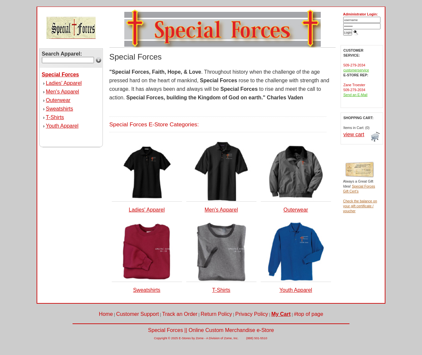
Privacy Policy (251, 314)
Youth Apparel (62, 126)
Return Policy (216, 314)
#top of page (308, 314)
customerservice (356, 70)
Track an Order (179, 314)
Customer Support (137, 314)
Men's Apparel (62, 91)
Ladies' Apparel (64, 83)
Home (106, 314)
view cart (354, 134)
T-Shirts (55, 117)
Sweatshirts (59, 109)
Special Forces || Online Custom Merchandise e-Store (211, 330)
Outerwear (58, 100)
